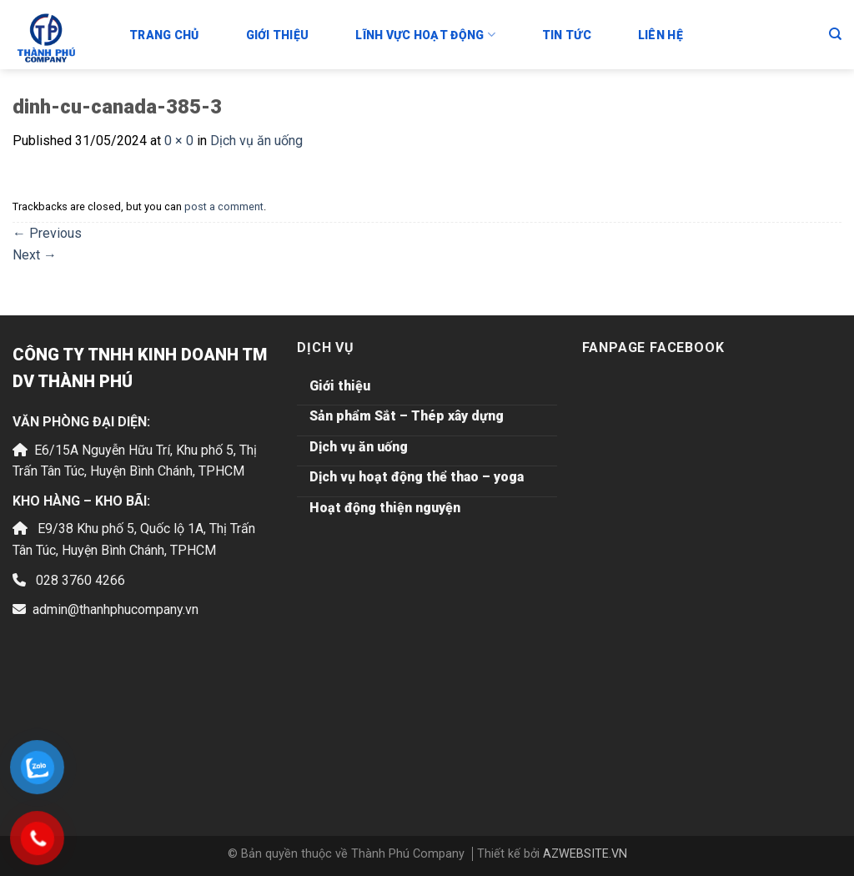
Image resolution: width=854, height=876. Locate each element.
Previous (47, 233)
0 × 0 (178, 141)
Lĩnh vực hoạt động (425, 35)
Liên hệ (660, 35)
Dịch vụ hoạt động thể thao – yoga (416, 477)
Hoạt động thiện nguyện (384, 508)
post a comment (224, 206)
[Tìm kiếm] (835, 34)
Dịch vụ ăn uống (256, 141)
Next (35, 255)
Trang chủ (164, 35)
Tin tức (566, 35)
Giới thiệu (277, 35)
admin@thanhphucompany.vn (115, 609)
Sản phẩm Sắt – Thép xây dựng (406, 416)
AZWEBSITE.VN (585, 854)
